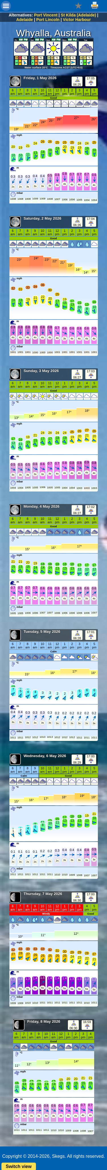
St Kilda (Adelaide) (78, 15)
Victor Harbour (77, 19)
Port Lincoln (48, 19)
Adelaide (24, 19)
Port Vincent (45, 15)
